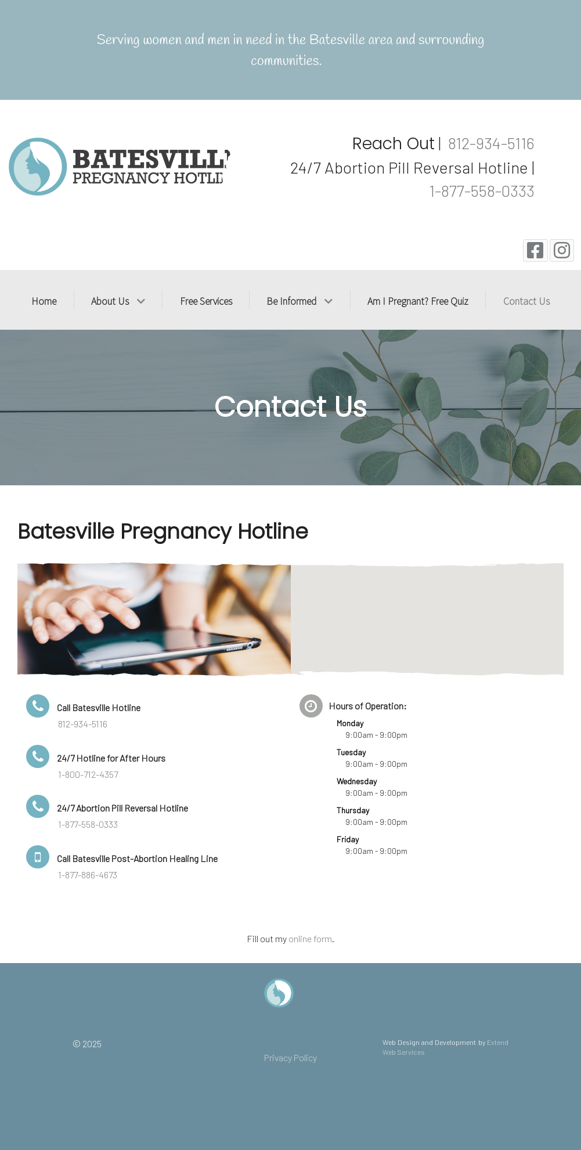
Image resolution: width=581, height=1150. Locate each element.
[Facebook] (535, 250)
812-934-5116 (490, 143)
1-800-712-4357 (88, 774)
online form (310, 938)
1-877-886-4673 (87, 874)
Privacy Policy (290, 1057)
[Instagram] (562, 250)
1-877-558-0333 (482, 190)
